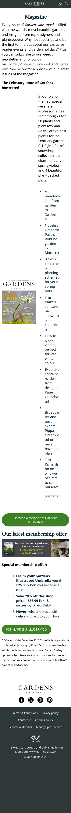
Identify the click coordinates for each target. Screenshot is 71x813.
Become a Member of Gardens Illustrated (35, 520)
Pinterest (27, 64)
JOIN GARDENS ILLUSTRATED (26, 629)
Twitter (12, 64)
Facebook (43, 64)
